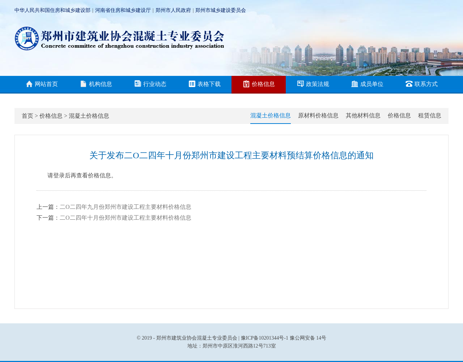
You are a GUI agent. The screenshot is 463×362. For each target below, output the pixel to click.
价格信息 (259, 84)
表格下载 (204, 84)
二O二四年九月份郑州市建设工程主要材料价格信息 (125, 207)
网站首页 (42, 84)
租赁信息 (429, 115)
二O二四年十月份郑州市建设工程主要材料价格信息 (125, 218)
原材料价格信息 (318, 115)
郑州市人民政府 (173, 10)
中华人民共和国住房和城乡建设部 (52, 10)
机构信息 (96, 84)
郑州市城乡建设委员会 (220, 10)
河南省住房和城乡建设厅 (123, 10)
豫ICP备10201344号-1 (264, 338)
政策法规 (313, 84)
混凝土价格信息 (89, 116)
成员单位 (367, 84)
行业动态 (150, 84)
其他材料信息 (363, 115)
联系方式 (421, 84)
